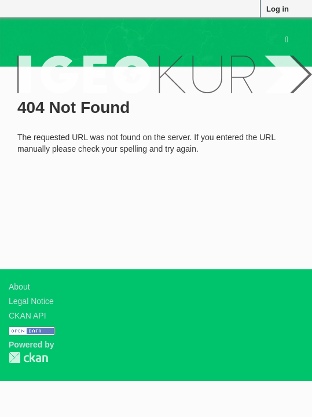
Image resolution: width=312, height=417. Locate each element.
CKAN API (27, 315)
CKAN (28, 358)
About (19, 286)
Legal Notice (31, 301)
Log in (277, 9)
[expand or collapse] (287, 39)
